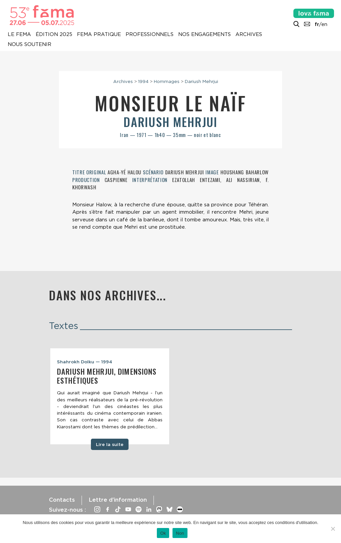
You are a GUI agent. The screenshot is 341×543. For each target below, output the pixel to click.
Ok (163, 533)
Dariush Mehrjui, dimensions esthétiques (107, 376)
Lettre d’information (118, 499)
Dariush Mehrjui (201, 81)
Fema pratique (99, 34)
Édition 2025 (54, 34)
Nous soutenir (29, 44)
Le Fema (19, 34)
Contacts (62, 499)
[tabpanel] (109, 396)
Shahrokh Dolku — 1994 (84, 361)
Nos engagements (204, 34)
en (324, 24)
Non (180, 533)
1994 (143, 81)
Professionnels (149, 34)
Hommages (166, 81)
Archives (248, 34)
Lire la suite (110, 444)
